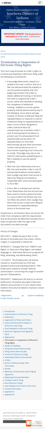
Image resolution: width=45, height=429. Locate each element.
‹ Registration (6, 295)
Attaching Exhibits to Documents (18, 357)
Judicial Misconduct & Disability (13, 413)
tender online (23, 36)
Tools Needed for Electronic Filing (18, 328)
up (22, 295)
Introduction (10, 311)
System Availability (12, 346)
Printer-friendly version (10, 298)
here (35, 36)
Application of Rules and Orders (18, 320)
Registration (10, 337)
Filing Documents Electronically (18, 348)
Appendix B (9, 394)
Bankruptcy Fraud (18, 416)
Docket (8, 368)
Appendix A (9, 391)
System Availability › (36, 295)
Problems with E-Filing (14, 380)
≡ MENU (6, 2)
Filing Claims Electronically (16, 351)
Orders (8, 360)
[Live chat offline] (34, 423)
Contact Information (13, 389)
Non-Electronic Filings (14, 383)
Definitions (9, 317)
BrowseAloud (18, 419)
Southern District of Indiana (22, 16)
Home (3, 51)
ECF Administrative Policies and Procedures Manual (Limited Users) (21, 55)
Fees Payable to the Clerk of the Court (20, 386)
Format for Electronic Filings (16, 354)
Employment (31, 416)
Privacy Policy (7, 419)
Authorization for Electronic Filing (18, 314)
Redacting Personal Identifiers (17, 377)
